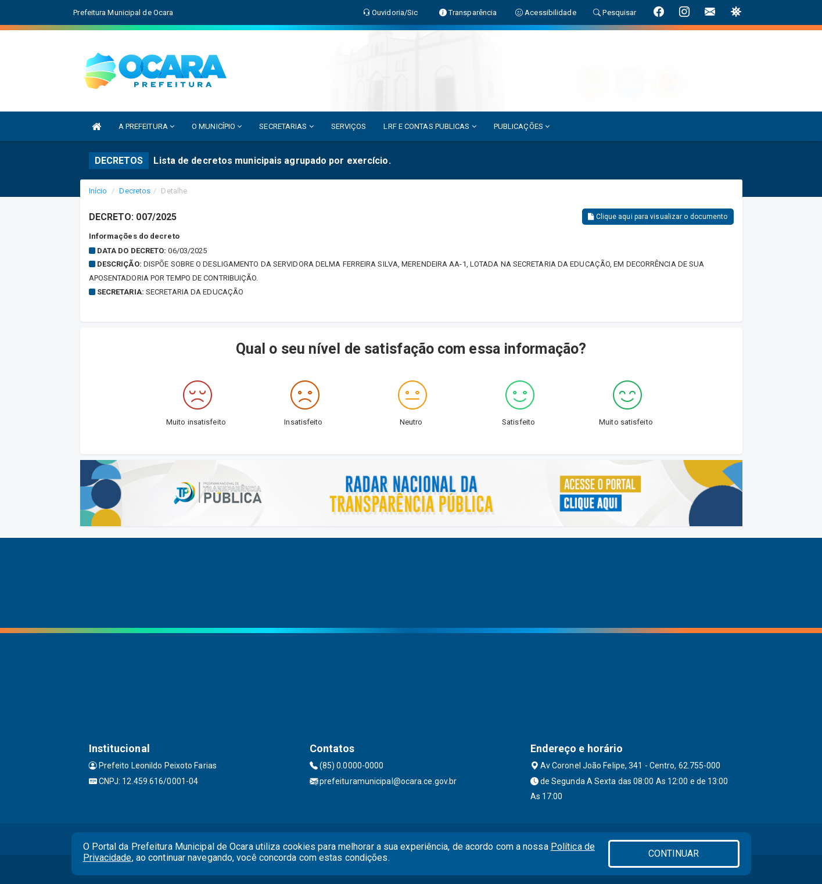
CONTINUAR (673, 853)
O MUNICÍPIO (217, 126)
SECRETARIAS (286, 126)
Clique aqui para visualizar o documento (657, 217)
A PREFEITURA (146, 126)
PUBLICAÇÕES (522, 126)
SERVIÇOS (349, 126)
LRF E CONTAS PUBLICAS (429, 126)
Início (98, 190)
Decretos (134, 190)
